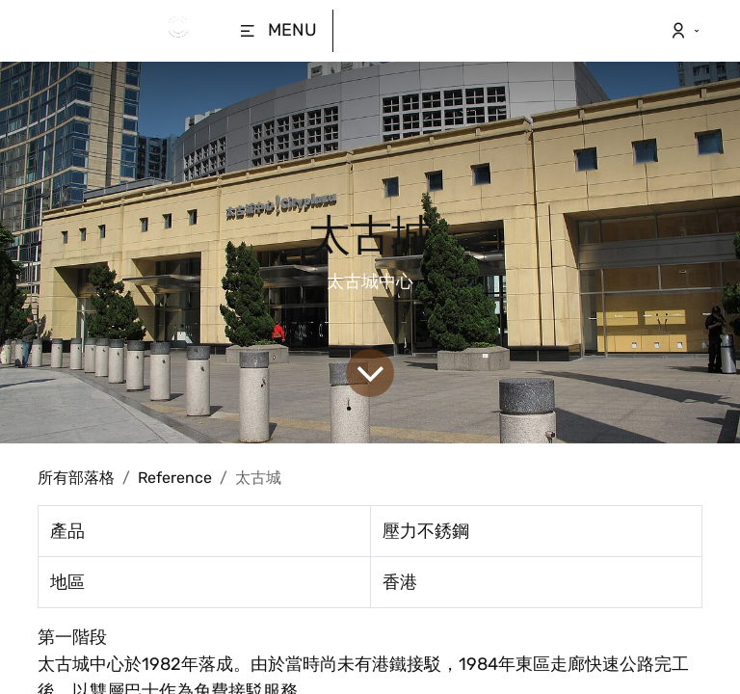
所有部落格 (76, 477)
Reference (175, 477)
